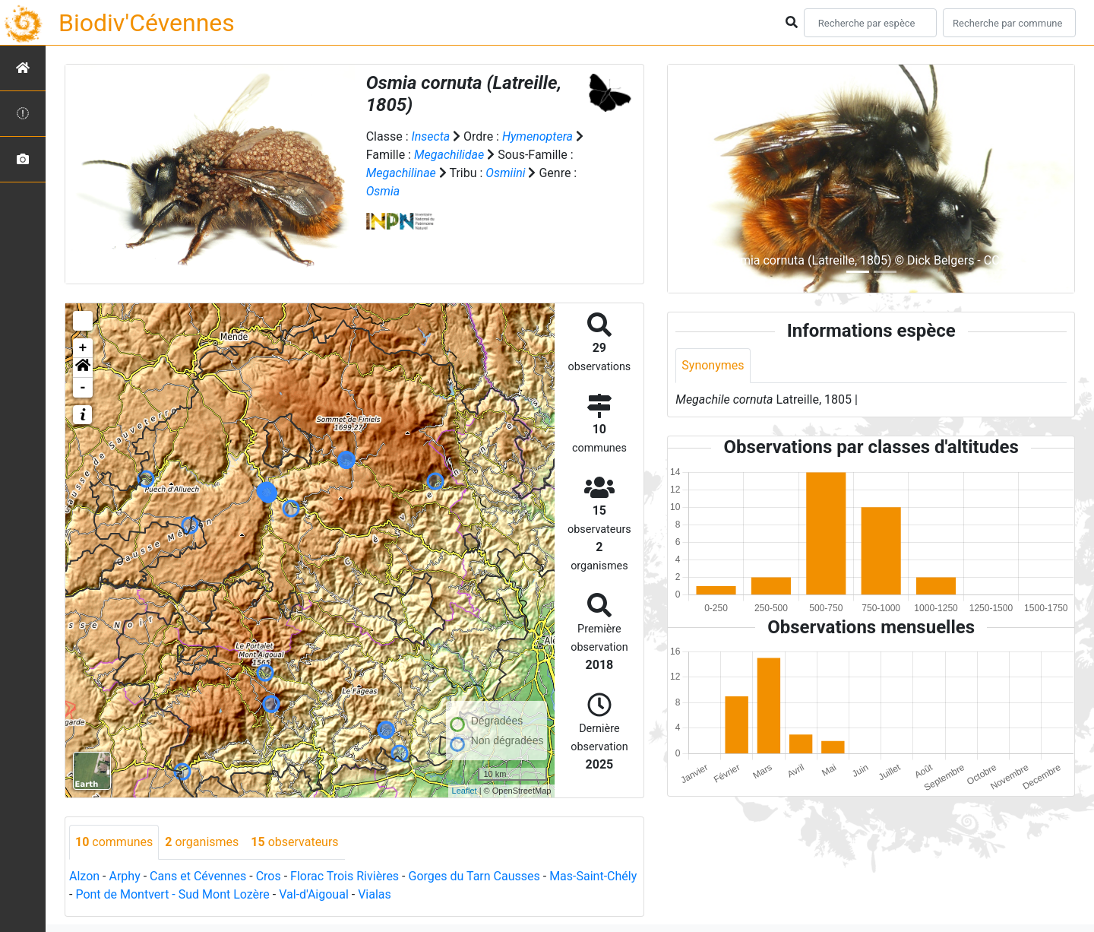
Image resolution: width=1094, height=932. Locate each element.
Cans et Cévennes (198, 876)
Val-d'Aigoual (314, 894)
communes (114, 842)
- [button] (83, 388)
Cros (268, 876)
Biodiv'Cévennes (146, 22)
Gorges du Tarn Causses (473, 876)
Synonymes (712, 365)
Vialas (374, 894)
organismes (202, 842)
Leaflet (464, 790)
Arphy (124, 876)
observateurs (294, 842)
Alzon (84, 876)
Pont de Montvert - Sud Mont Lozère (172, 894)
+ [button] (83, 348)
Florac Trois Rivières (344, 876)
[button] (83, 368)
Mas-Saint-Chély (593, 876)
